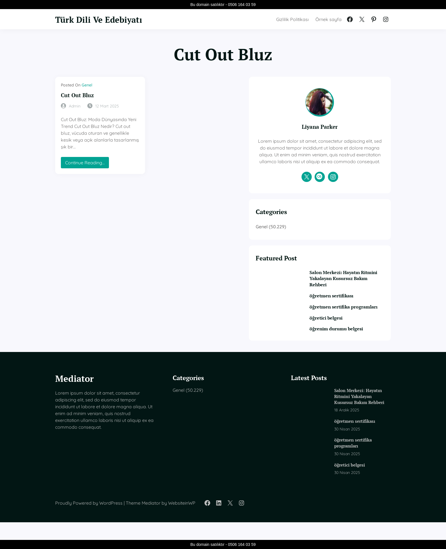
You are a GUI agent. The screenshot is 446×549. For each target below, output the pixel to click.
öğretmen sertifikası (348, 311)
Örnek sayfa (328, 19)
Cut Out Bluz (80, 95)
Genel (87, 85)
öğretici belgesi (342, 340)
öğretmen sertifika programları (346, 325)
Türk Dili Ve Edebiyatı (105, 19)
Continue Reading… (86, 157)
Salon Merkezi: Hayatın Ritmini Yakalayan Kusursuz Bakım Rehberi (353, 293)
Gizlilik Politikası (292, 19)
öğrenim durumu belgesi (353, 351)
